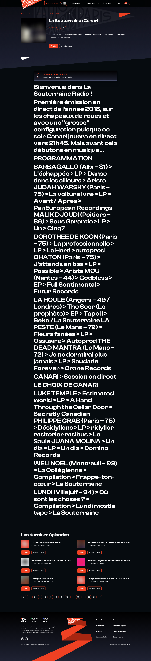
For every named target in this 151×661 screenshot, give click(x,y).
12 (67, 597)
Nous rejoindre (92, 3)
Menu (119, 3)
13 (73, 597)
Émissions (32, 14)
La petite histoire (120, 631)
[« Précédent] (24, 597)
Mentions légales (120, 626)
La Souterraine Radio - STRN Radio (51, 14)
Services (107, 3)
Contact (100, 620)
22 (89, 597)
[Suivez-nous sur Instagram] (26, 639)
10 (56, 597)
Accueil (24, 14)
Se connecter (119, 637)
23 (94, 597)
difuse (128, 644)
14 (78, 597)
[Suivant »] (100, 597)
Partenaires (101, 626)
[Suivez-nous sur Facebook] (22, 639)
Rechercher (75, 3)
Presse (116, 620)
